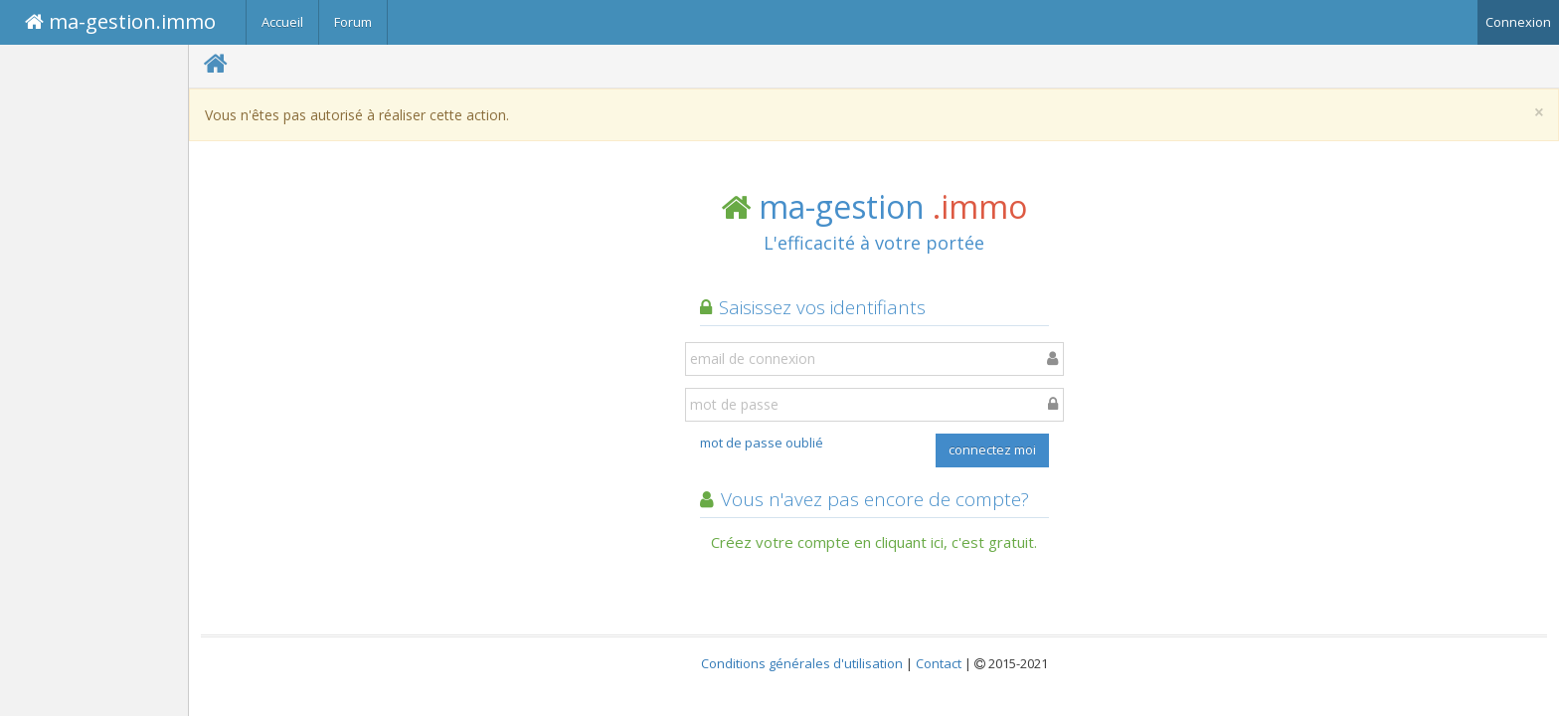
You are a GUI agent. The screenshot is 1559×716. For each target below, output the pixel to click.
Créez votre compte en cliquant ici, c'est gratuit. (874, 542)
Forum (353, 22)
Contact (938, 663)
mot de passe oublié (761, 442)
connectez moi (992, 449)
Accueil (282, 22)
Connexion (1518, 22)
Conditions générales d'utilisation (802, 663)
